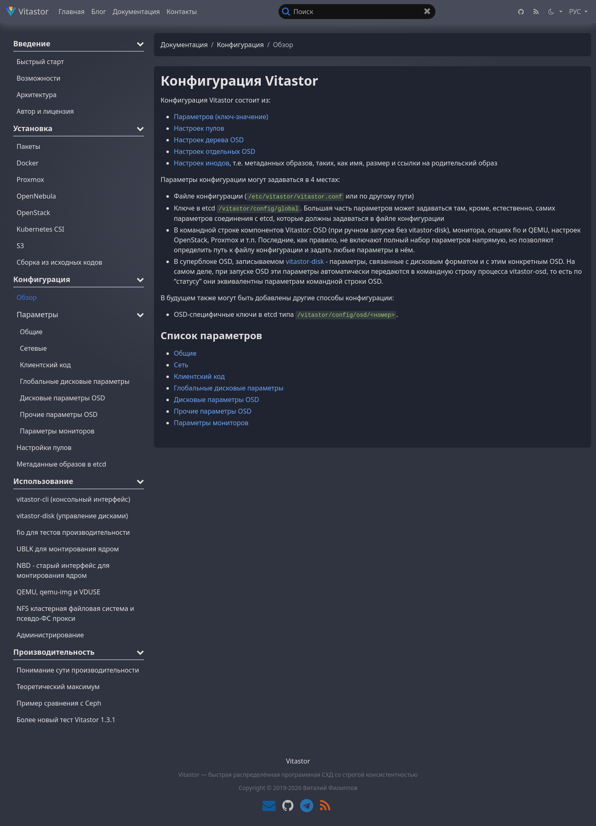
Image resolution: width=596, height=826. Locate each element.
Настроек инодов (201, 163)
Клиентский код (199, 376)
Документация (136, 11)
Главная (72, 11)
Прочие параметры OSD (213, 411)
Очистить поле (429, 13)
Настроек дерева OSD (209, 139)
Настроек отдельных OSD (214, 151)
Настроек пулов (199, 128)
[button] (555, 11)
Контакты (181, 11)
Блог (98, 11)
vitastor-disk (305, 261)
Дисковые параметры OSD (216, 399)
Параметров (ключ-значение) (221, 116)
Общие (185, 353)
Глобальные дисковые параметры (229, 388)
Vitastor (27, 11)
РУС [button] (576, 11)
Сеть (181, 364)
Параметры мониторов (211, 422)
